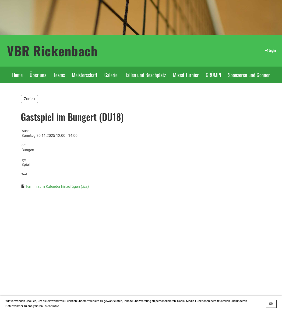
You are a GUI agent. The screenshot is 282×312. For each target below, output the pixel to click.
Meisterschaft (84, 74)
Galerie (110, 74)
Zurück (29, 99)
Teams (59, 74)
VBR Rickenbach (52, 51)
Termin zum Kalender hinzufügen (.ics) (57, 186)
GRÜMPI (213, 74)
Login (270, 50)
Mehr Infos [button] (52, 306)
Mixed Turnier (186, 74)
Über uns (38, 74)
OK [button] (271, 304)
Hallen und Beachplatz (145, 74)
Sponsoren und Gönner (249, 74)
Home (17, 74)
